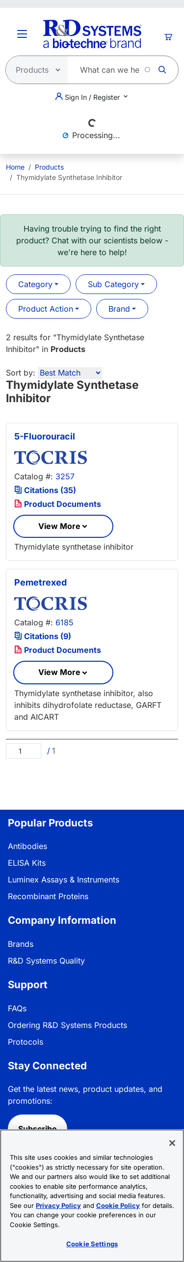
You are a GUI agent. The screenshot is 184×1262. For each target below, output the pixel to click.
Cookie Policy (118, 1205)
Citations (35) (45, 490)
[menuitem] (15, 167)
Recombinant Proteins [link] (48, 896)
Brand (119, 309)
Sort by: (20, 373)
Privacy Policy (58, 1205)
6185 (64, 622)
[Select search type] (34, 70)
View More (59, 526)
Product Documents (57, 504)
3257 (65, 476)
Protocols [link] (25, 1042)
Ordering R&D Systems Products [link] (67, 1025)
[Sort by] (70, 373)
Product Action (45, 309)
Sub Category (113, 284)
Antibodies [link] (27, 846)
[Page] (23, 751)
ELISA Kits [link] (27, 863)
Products (49, 167)
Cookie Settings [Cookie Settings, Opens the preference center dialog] (92, 1244)
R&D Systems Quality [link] (46, 961)
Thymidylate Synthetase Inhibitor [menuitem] (69, 177)
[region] (92, 1195)
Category (35, 284)
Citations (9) (42, 636)
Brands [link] (20, 944)
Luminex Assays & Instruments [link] (63, 879)
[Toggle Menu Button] (22, 34)
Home (15, 167)
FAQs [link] (17, 1008)
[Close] (172, 1143)
